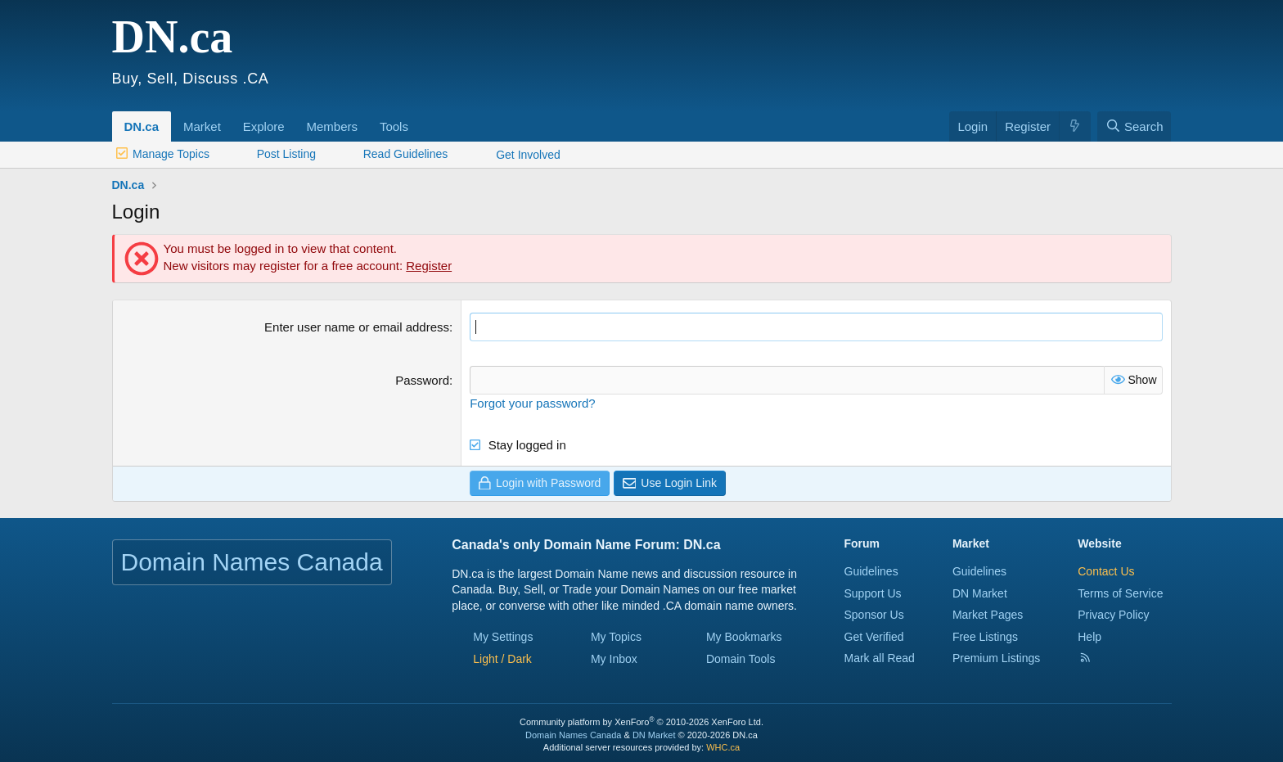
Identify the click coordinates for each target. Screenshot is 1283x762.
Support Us (873, 592)
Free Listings (985, 636)
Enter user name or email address (356, 327)
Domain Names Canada (573, 735)
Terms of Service (1120, 592)
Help (1089, 636)
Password (422, 380)
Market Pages (987, 614)
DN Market (979, 592)
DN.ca (142, 126)
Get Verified (874, 636)
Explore (264, 126)
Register (429, 266)
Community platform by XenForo (641, 722)
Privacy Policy (1113, 614)
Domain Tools (741, 658)
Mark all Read (879, 658)
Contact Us (1106, 571)
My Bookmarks (744, 636)
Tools (394, 126)
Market (202, 126)
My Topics (616, 636)
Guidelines (871, 571)
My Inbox (614, 658)
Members (332, 126)
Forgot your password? (532, 403)
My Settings (503, 636)
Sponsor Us (874, 614)
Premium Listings (996, 658)
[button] (227, 117)
